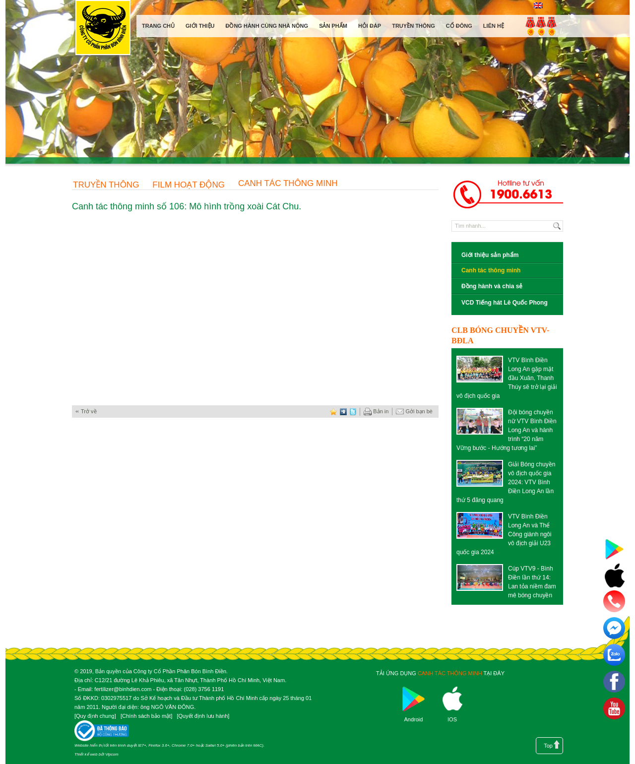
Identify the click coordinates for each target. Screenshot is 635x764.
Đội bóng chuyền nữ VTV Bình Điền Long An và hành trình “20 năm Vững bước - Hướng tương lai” (506, 430)
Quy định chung (95, 716)
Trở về (89, 411)
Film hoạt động (188, 185)
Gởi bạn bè (414, 411)
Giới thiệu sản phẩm (489, 255)
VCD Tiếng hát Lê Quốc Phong (504, 302)
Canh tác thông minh (288, 183)
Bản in (376, 412)
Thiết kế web (85, 754)
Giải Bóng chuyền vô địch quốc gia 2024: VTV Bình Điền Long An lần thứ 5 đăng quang (505, 482)
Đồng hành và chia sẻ (491, 286)
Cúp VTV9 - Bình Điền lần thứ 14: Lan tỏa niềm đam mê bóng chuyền (532, 582)
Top (548, 746)
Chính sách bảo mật (146, 716)
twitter (353, 411)
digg (343, 411)
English (538, 5)
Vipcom (112, 754)
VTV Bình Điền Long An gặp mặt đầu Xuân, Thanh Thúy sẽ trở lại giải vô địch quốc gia (506, 378)
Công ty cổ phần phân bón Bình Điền (102, 29)
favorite (333, 411)
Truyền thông (106, 185)
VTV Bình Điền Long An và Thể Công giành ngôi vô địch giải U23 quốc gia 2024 (503, 534)
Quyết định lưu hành (203, 716)
